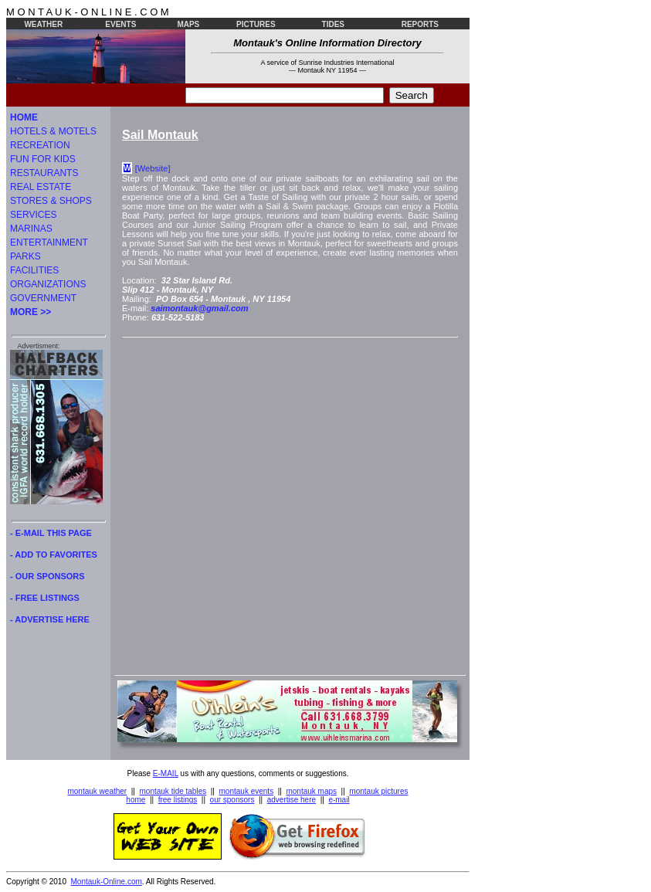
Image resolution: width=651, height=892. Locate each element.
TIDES (333, 24)
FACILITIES (34, 270)
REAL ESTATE (40, 186)
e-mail (338, 799)
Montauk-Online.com (106, 881)
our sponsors (232, 799)
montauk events (246, 791)
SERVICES (33, 214)
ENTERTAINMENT (49, 242)
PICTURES (256, 24)
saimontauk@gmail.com (199, 308)
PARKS (25, 256)
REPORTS (420, 24)
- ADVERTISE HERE (50, 619)
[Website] (153, 168)
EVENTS (120, 24)
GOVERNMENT (43, 298)
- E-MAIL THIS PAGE (51, 533)
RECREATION (40, 145)
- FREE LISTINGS (45, 597)
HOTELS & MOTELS (53, 131)
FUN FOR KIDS (43, 159)
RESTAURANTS (44, 173)
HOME (24, 117)
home (135, 799)
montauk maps (311, 791)
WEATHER (43, 24)
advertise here (291, 799)
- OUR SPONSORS (47, 576)
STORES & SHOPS (51, 200)
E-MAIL (165, 773)
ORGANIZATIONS (48, 284)
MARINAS (31, 228)
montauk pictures (378, 791)
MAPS (188, 24)
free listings (178, 799)
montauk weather (97, 791)
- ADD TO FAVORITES (53, 554)
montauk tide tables (173, 791)
